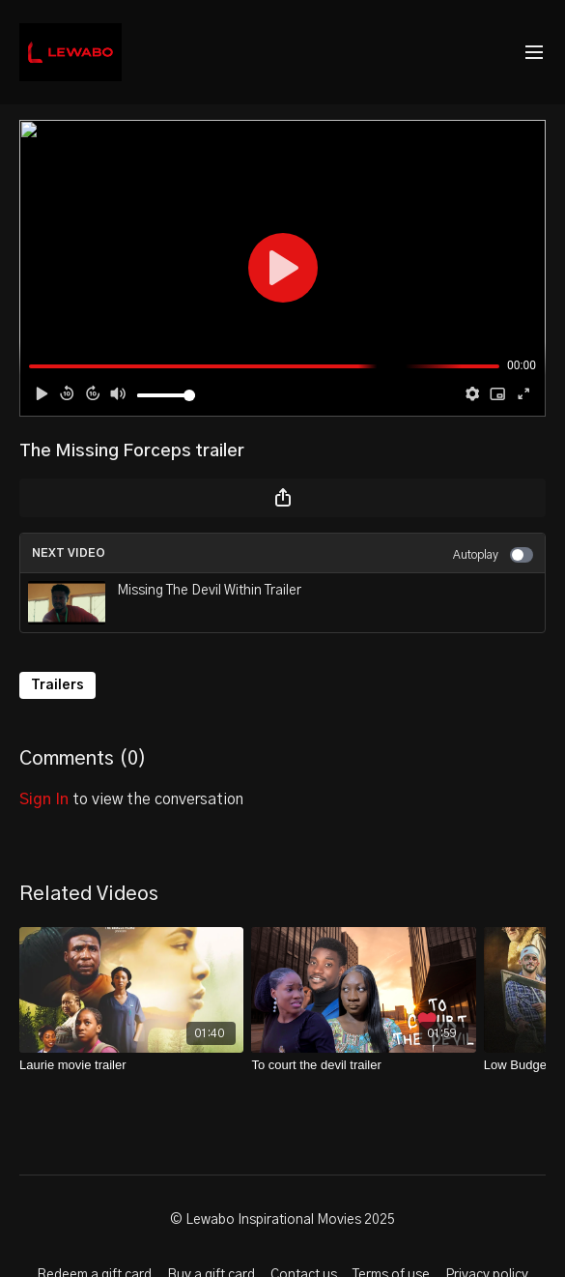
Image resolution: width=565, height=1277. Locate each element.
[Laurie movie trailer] (131, 1065)
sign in (44, 799)
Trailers (57, 685)
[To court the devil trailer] (363, 1065)
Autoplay (493, 555)
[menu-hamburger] (534, 53)
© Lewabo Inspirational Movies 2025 (282, 1220)
